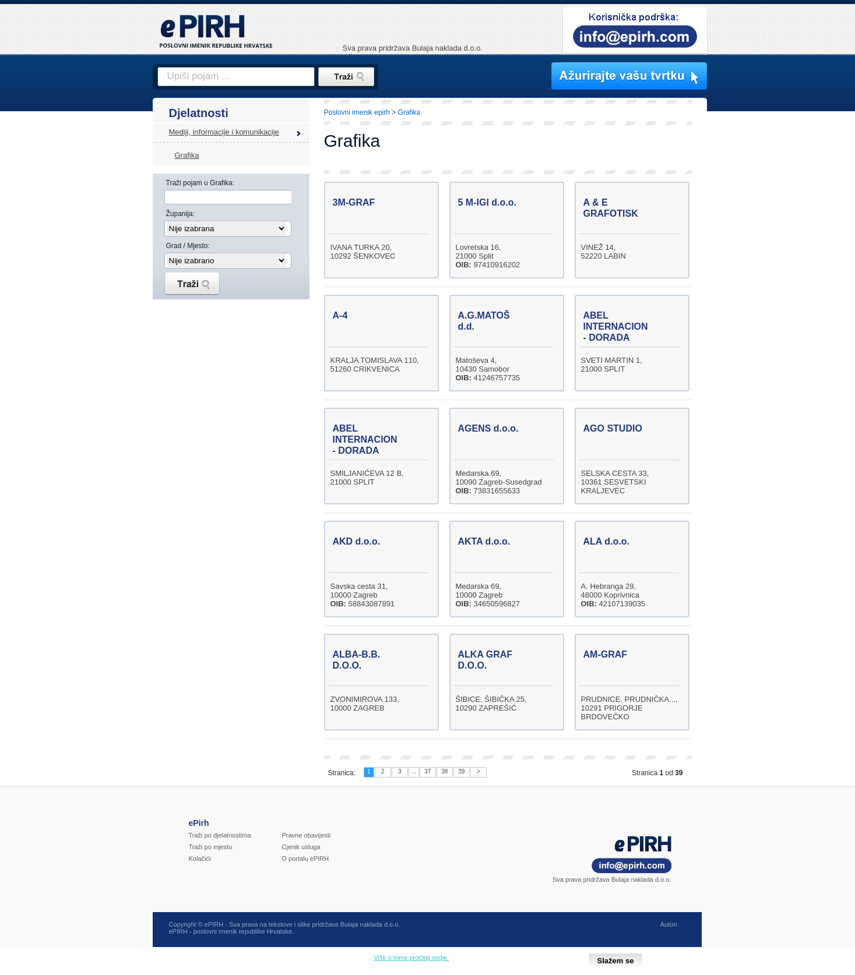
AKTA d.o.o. (484, 541)
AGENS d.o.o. (488, 428)
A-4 (340, 315)
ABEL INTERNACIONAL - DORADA (621, 326)
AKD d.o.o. (357, 541)
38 (444, 771)
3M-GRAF (354, 202)
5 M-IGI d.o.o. (487, 202)
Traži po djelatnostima (220, 835)
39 (461, 771)
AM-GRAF (605, 654)
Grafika (187, 155)
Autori (668, 924)
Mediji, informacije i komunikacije (224, 132)
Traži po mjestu (211, 846)
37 (427, 771)
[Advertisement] (758, 300)
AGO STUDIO (612, 428)
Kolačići (200, 858)
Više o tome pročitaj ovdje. (411, 957)
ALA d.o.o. (606, 541)
